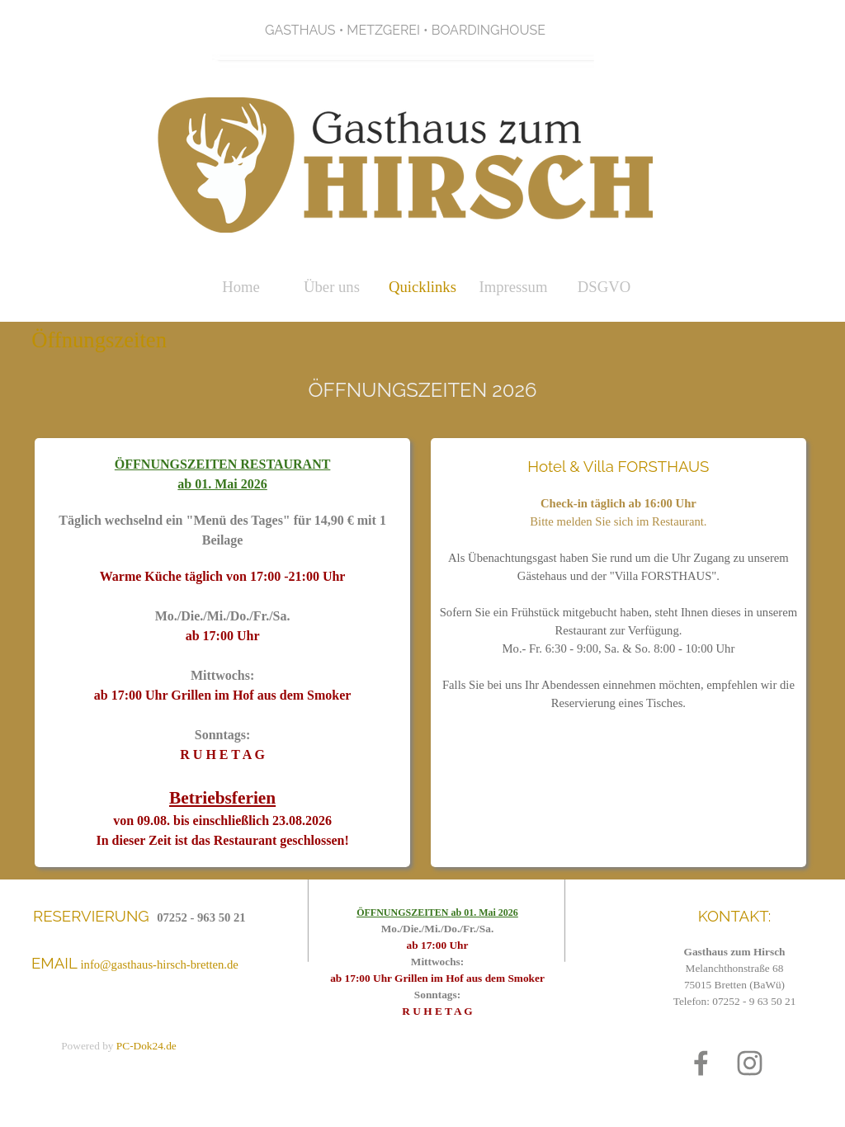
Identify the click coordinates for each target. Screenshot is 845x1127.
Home (241, 286)
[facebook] (701, 1063)
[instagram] (749, 1063)
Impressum (513, 286)
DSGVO (604, 286)
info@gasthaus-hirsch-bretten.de (159, 964)
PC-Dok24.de (146, 1046)
